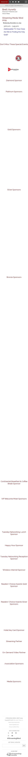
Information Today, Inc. (18, 720)
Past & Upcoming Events (14, 722)
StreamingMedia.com (14, 724)
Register (4, 2)
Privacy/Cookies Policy (14, 726)
